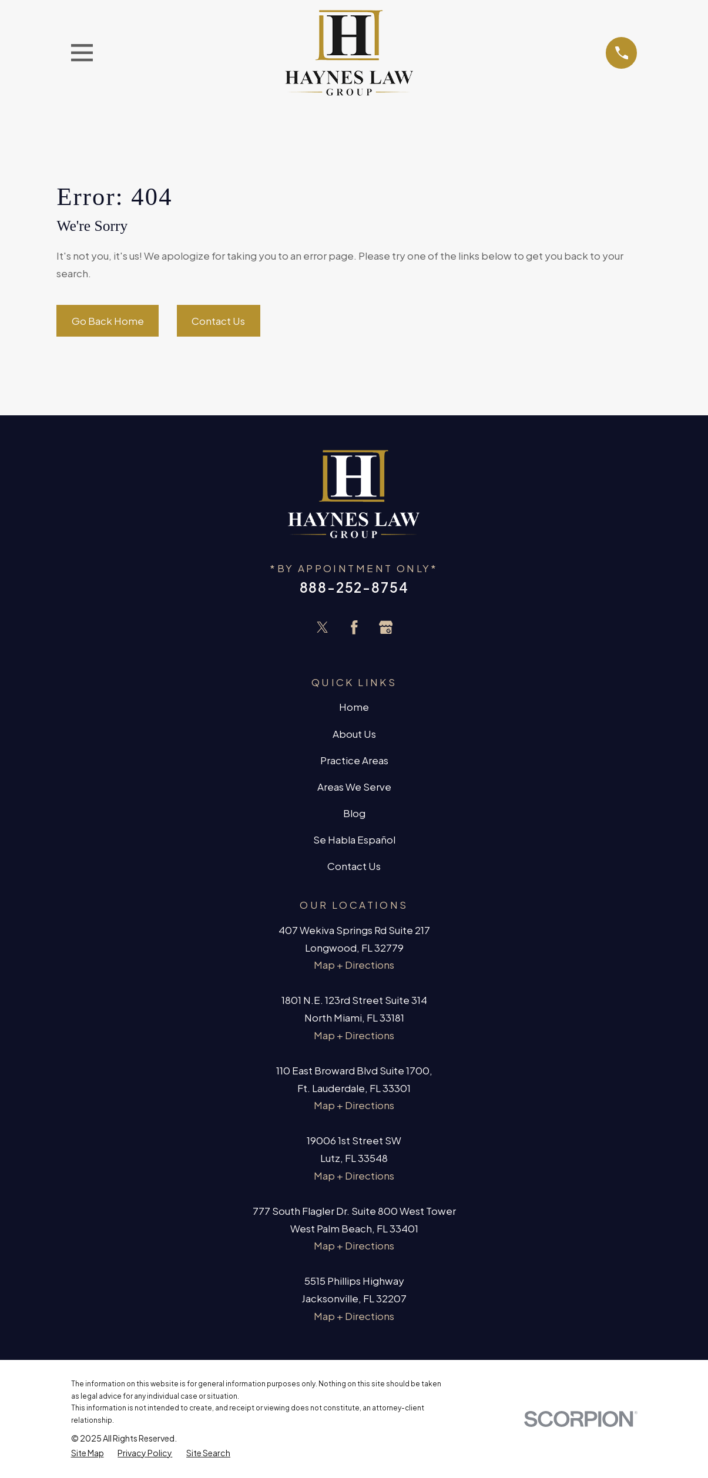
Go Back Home (108, 320)
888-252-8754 (354, 587)
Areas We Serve (354, 786)
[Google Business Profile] (386, 627)
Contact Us (218, 320)
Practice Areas (354, 760)
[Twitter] (323, 627)
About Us (354, 733)
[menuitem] (87, 1453)
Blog (354, 813)
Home (354, 706)
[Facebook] (354, 627)
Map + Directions (354, 964)
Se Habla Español (354, 839)
